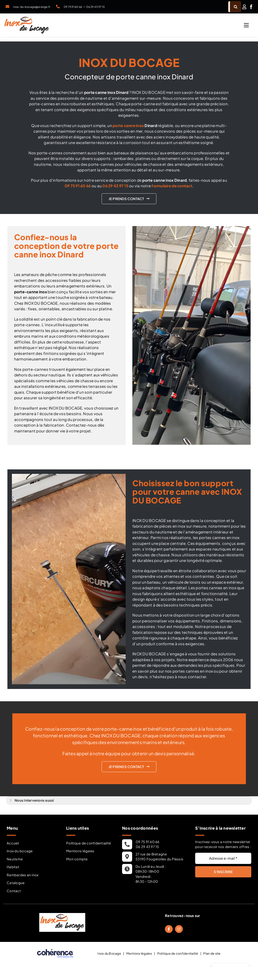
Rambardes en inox (22, 875)
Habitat (13, 867)
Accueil (13, 843)
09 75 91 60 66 (73, 7)
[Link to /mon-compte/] (244, 6)
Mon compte (77, 859)
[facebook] (251, 6)
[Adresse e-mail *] (223, 858)
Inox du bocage (20, 851)
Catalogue (15, 883)
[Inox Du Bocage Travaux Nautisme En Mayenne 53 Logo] (26, 18)
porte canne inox (128, 125)
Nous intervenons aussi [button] (31, 800)
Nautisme (15, 859)
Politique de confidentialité (88, 843)
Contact (14, 891)
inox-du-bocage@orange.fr (31, 7)
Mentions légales (80, 851)
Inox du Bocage (109, 953)
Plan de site (212, 953)
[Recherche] (235, 6)
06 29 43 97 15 (95, 7)
